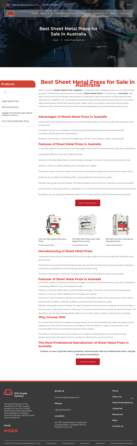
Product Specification (47, 245)
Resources (99, 13)
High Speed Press (10, 101)
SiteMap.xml (100, 443)
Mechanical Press (10, 107)
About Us (44, 13)
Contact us (45, 351)
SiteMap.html (85, 443)
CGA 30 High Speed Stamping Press (52, 240)
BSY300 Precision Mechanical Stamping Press (119, 240)
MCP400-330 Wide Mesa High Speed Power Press (86, 240)
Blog (112, 13)
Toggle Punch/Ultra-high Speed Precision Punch (17, 114)
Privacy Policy (51, 443)
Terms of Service (68, 443)
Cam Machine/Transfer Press (15, 121)
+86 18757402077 (50, 5)
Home (34, 13)
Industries (86, 13)
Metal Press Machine (65, 13)
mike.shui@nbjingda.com (24, 5)
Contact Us (126, 13)
